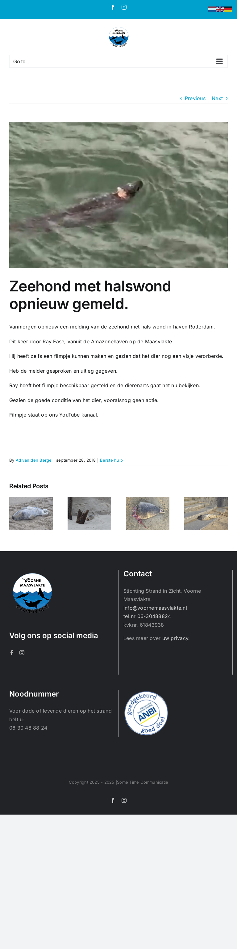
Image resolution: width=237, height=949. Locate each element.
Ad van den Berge (34, 460)
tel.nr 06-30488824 (147, 616)
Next (217, 98)
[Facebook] (11, 652)
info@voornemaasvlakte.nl (155, 608)
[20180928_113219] (118, 195)
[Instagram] (21, 652)
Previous (195, 98)
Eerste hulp (111, 460)
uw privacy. (176, 638)
